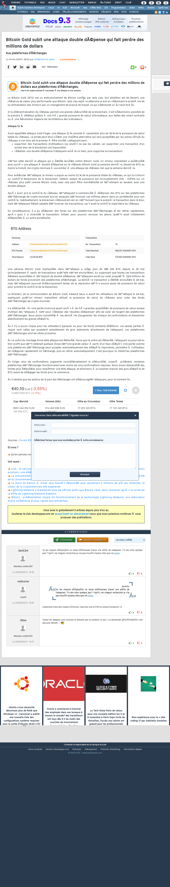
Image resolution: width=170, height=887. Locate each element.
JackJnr (23, 606)
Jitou (23, 676)
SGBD (132, 8)
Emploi (92, 2)
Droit (118, 2)
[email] (93, 431)
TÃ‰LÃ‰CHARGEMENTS (74, 12)
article (117, 609)
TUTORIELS (22, 12)
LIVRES (56, 12)
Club (128, 2)
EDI (106, 8)
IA (58, 8)
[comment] (85, 456)
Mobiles (151, 8)
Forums (16, 2)
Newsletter (76, 2)
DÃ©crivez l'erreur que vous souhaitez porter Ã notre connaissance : (85, 454)
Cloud (51, 8)
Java (85, 8)
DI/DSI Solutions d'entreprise (31, 8)
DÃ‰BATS (106, 12)
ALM (65, 8)
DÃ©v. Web (95, 8)
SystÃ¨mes (163, 8)
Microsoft (75, 8)
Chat (62, 2)
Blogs (52, 2)
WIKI (116, 12)
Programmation (118, 8)
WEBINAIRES (43, 12)
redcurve (23, 637)
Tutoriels (30, 2)
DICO (124, 12)
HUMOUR (134, 12)
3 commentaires (68, 78)
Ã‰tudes (105, 2)
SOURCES (94, 12)
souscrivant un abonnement (72, 532)
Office (141, 8)
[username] (93, 425)
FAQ (42, 2)
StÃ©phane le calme (44, 78)
